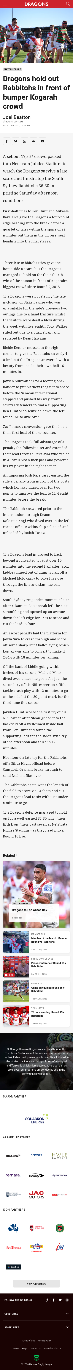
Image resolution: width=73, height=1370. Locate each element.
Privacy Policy (44, 1340)
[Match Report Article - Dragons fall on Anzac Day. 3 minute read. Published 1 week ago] (36, 894)
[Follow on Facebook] (53, 1300)
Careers (15, 1348)
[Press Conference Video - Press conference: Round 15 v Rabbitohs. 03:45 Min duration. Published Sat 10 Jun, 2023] (36, 966)
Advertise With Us (52, 1348)
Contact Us (35, 1348)
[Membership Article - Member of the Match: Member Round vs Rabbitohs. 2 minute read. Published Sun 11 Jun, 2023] (36, 942)
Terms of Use (28, 1340)
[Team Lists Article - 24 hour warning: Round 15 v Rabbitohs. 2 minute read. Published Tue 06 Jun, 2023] (36, 1016)
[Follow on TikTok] (46, 1300)
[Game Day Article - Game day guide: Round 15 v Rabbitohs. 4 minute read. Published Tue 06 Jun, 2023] (36, 991)
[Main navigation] (5, 4)
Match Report (12, 69)
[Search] (68, 4)
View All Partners (36, 1283)
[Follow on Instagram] (67, 1300)
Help (24, 1348)
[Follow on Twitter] (60, 1300)
